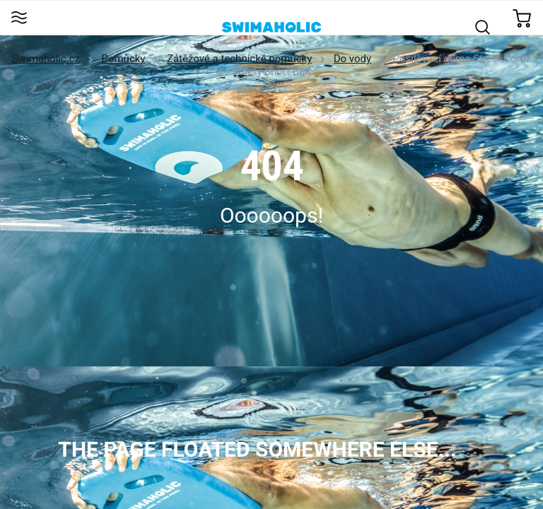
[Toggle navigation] (19, 18)
